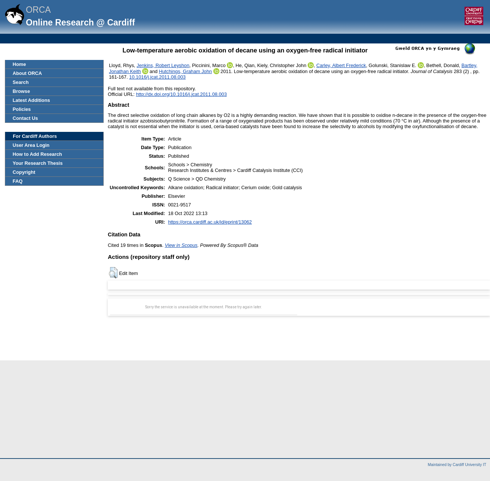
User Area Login (31, 145)
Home (19, 64)
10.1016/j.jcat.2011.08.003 (157, 77)
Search (21, 82)
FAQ (17, 181)
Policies (22, 109)
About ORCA (27, 73)
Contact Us (25, 118)
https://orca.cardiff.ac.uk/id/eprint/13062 (210, 222)
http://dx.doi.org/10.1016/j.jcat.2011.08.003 (181, 94)
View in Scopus (181, 245)
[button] (113, 272)
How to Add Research (37, 154)
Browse (21, 91)
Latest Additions (31, 100)
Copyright (24, 172)
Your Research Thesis (38, 163)
